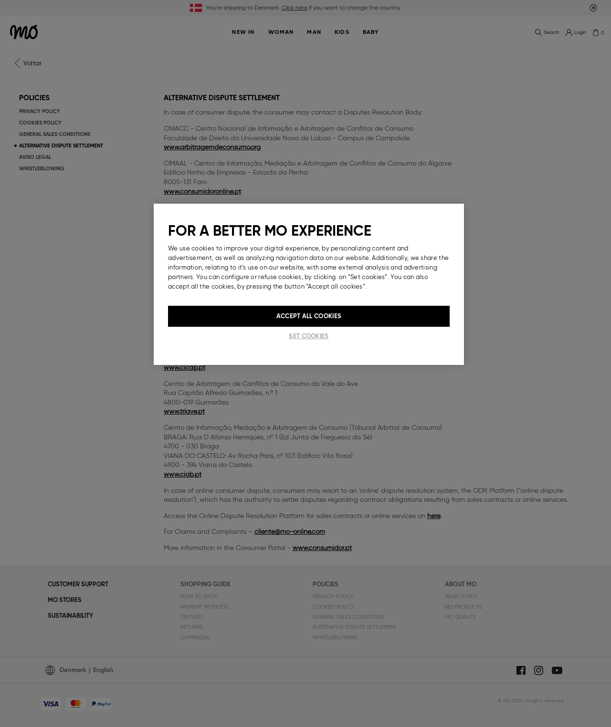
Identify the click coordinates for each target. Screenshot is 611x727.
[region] (309, 284)
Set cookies (308, 336)
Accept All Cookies (308, 316)
